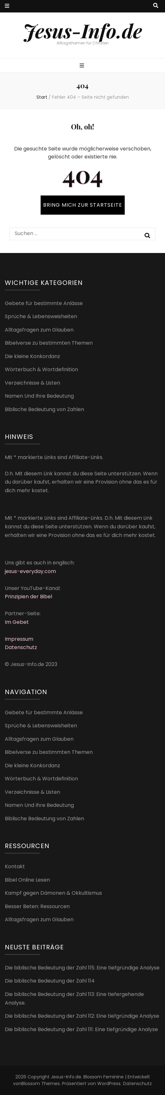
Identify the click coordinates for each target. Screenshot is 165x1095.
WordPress (109, 1083)
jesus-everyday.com (30, 571)
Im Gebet (17, 622)
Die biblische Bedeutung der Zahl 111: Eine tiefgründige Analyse (81, 1029)
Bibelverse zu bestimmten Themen (49, 343)
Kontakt (15, 866)
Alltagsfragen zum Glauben (39, 329)
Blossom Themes (40, 1083)
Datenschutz (21, 647)
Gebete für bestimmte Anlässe (44, 303)
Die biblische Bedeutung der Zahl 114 (50, 980)
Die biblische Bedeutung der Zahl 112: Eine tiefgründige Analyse (82, 1016)
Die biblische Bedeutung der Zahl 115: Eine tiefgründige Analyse (82, 967)
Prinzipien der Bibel (28, 596)
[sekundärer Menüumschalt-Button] (7, 6)
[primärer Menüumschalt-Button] (83, 66)
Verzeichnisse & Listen (32, 383)
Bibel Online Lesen (27, 880)
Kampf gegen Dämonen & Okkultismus (53, 893)
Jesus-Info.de (82, 30)
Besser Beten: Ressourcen (37, 906)
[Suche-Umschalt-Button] (155, 6)
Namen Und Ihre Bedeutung (39, 396)
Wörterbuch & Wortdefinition (41, 369)
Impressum (19, 639)
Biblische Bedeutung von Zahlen (44, 409)
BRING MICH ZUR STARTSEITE (82, 205)
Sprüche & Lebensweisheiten (41, 316)
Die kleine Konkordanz (32, 356)
